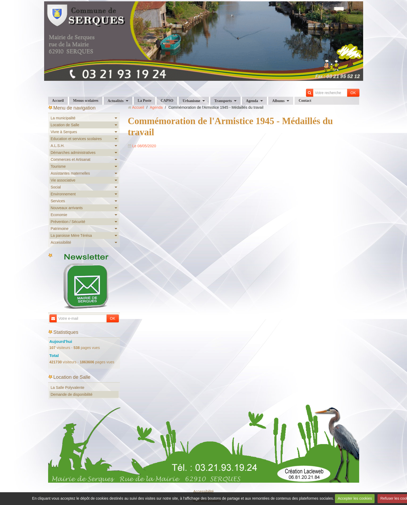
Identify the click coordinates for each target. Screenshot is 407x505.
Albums (278, 101)
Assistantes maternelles (70, 173)
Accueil (58, 101)
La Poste (145, 101)
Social (56, 187)
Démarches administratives (73, 152)
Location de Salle (65, 125)
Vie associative (63, 180)
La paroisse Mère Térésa (71, 235)
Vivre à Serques (64, 132)
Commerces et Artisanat (70, 159)
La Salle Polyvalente (68, 387)
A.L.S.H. (58, 146)
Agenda (252, 101)
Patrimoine (60, 228)
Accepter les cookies (355, 498)
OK (353, 93)
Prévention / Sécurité (68, 222)
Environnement (63, 194)
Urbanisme (191, 101)
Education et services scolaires (76, 139)
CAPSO (167, 101)
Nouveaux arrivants (67, 208)
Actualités (116, 101)
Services (58, 201)
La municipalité (63, 118)
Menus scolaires (85, 101)
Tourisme (58, 166)
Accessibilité (61, 242)
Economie (59, 215)
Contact (305, 101)
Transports (223, 101)
